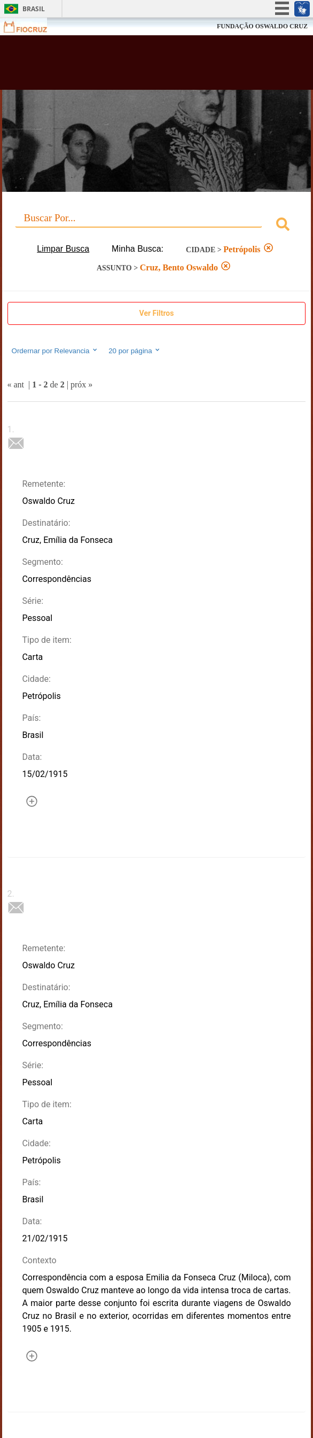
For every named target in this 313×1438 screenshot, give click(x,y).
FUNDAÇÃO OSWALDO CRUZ (262, 26)
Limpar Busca (63, 248)
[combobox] (157, 226)
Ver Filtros (156, 313)
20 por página (134, 350)
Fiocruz (32, 26)
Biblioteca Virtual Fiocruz (130, 65)
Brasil (33, 8)
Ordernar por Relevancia (55, 350)
